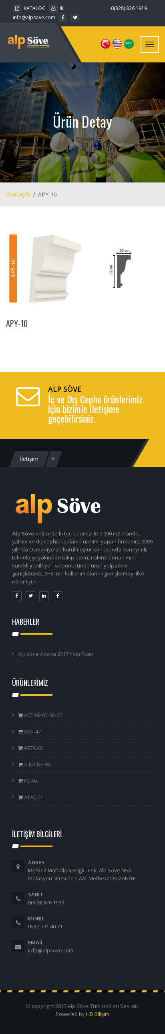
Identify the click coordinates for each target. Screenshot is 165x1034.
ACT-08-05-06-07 (42, 715)
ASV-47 (32, 731)
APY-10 (17, 323)
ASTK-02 (33, 747)
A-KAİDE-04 (36, 764)
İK (56, 8)
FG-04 (30, 780)
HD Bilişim (97, 1014)
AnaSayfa (18, 194)
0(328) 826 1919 (129, 8)
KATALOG (29, 8)
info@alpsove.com (34, 17)
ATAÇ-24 (33, 797)
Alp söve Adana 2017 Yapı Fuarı (55, 653)
